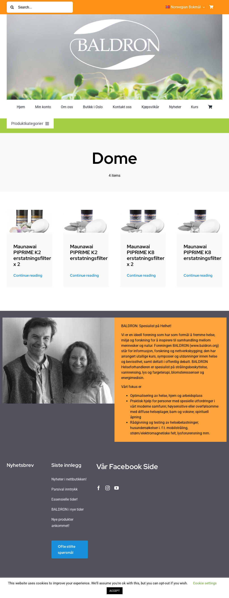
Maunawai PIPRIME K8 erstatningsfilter (202, 252)
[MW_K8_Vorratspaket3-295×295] (143, 211)
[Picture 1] (86, 211)
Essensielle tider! (64, 499)
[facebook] (98, 488)
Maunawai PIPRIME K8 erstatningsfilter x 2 (146, 255)
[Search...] (40, 7)
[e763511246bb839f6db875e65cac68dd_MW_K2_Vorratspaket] (29, 211)
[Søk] (12, 7)
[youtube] (116, 488)
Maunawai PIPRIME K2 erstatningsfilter (89, 252)
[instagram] (107, 488)
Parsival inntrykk (64, 489)
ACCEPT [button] (114, 590)
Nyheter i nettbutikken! (69, 479)
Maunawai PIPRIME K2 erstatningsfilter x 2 (32, 255)
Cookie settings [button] (205, 583)
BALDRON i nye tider (67, 509)
